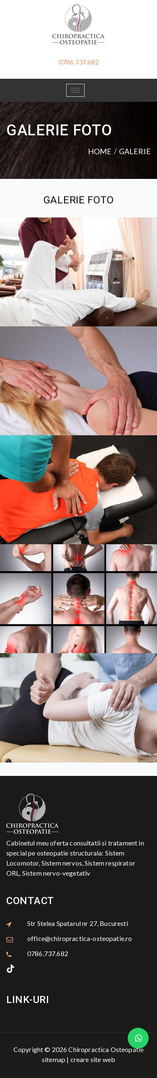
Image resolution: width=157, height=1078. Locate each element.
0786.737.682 (79, 62)
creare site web (92, 1059)
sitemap (53, 1059)
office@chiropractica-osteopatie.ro (79, 938)
